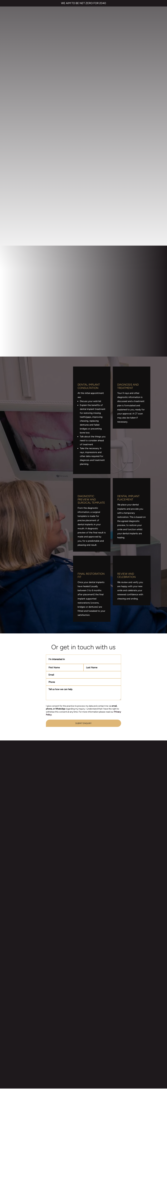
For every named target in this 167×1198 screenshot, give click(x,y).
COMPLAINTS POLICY (81, 1175)
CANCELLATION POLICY (106, 1175)
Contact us (92, 1115)
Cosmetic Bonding (57, 1127)
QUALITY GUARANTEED (132, 1175)
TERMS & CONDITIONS (35, 1175)
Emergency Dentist (57, 1139)
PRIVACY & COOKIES (58, 1175)
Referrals (90, 1121)
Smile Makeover (55, 1133)
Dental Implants (55, 1121)
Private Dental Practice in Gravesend (83, 1186)
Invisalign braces (56, 1115)
